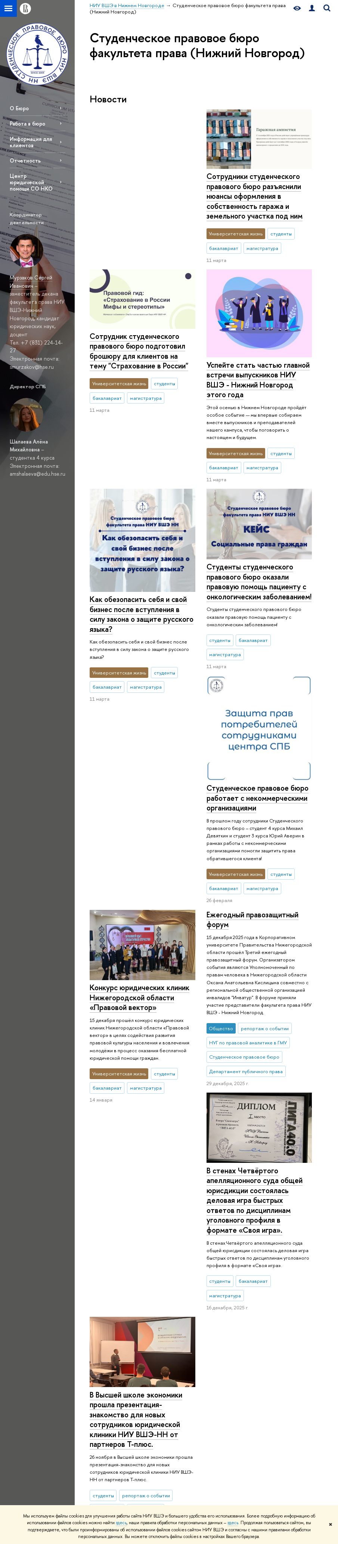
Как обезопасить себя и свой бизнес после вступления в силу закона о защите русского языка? (141, 394)
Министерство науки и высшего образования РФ (294, 1333)
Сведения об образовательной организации (109, 1358)
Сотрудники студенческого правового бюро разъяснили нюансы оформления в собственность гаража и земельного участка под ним (138, 196)
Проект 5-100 (291, 1424)
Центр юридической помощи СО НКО (31, 182)
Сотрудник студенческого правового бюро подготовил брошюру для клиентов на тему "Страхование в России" (255, 191)
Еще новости (123, 1137)
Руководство (103, 1341)
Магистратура (151, 1327)
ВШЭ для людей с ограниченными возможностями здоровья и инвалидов (109, 1417)
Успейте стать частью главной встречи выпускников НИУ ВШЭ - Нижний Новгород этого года (257, 370)
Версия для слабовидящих (105, 1389)
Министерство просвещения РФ (295, 1354)
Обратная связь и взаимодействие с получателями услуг (156, 1482)
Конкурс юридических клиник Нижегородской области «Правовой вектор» (256, 753)
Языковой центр (153, 1452)
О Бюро (19, 108)
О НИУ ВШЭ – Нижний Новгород (105, 1324)
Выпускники (148, 1461)
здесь (121, 1523)
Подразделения (107, 1375)
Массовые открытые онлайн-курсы (296, 1407)
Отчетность (25, 160)
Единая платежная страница (109, 1446)
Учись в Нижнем (293, 1433)
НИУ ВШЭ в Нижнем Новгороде (125, 1285)
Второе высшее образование (153, 1340)
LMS (234, 1352)
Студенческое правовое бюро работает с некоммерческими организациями (141, 611)
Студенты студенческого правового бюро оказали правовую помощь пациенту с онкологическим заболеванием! (258, 572)
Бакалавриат (149, 1317)
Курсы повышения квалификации (151, 1400)
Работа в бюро (27, 123)
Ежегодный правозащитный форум (136, 732)
